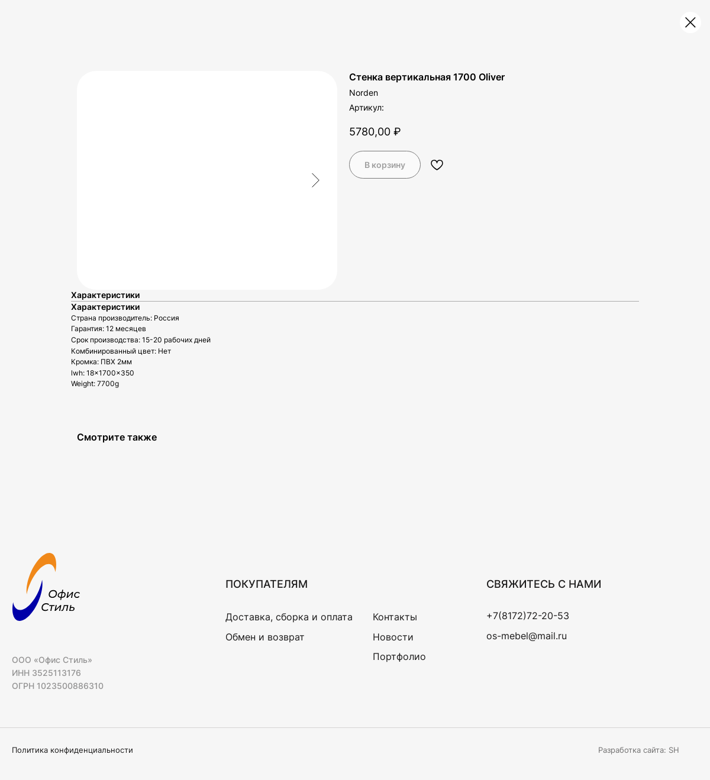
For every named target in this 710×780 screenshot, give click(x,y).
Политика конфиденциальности (72, 750)
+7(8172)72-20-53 (527, 616)
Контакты (395, 617)
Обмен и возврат (265, 637)
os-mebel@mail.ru (526, 636)
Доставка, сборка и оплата (289, 617)
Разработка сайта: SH (638, 750)
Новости (393, 637)
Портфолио (399, 656)
